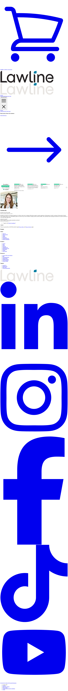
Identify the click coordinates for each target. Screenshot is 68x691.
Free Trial (4, 246)
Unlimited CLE (5, 247)
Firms (4, 244)
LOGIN (4, 96)
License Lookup (5, 261)
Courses (4, 243)
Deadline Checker (6, 259)
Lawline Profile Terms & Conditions (9, 688)
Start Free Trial (8, 96)
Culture (4, 236)
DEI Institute (5, 249)
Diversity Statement (6, 239)
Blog (3, 256)
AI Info (4, 689)
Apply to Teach (5, 234)
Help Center (5, 267)
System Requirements (6, 268)
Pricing (1, 96)
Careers (4, 235)
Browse (1, 95)
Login (9, 111)
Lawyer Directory (6, 260)
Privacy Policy (5, 687)
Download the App (6, 248)
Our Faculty (5, 237)
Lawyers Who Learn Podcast (7, 255)
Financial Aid (5, 266)
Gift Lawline (5, 251)
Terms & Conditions (11, 223)
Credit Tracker (5, 258)
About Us (4, 233)
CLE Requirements (6, 257)
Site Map (4, 685)
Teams (4, 245)
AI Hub (4, 250)
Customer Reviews (6, 238)
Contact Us (4, 265)
